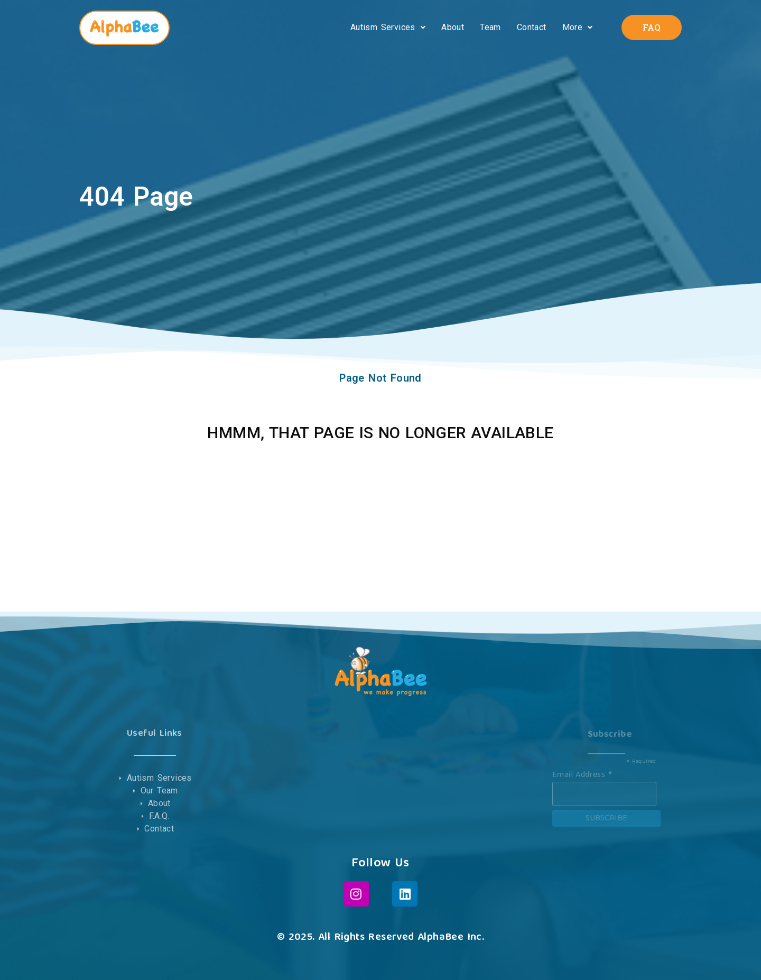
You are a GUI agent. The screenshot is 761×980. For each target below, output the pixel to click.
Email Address (582, 774)
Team (490, 27)
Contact (531, 27)
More (577, 27)
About (452, 27)
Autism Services (387, 27)
